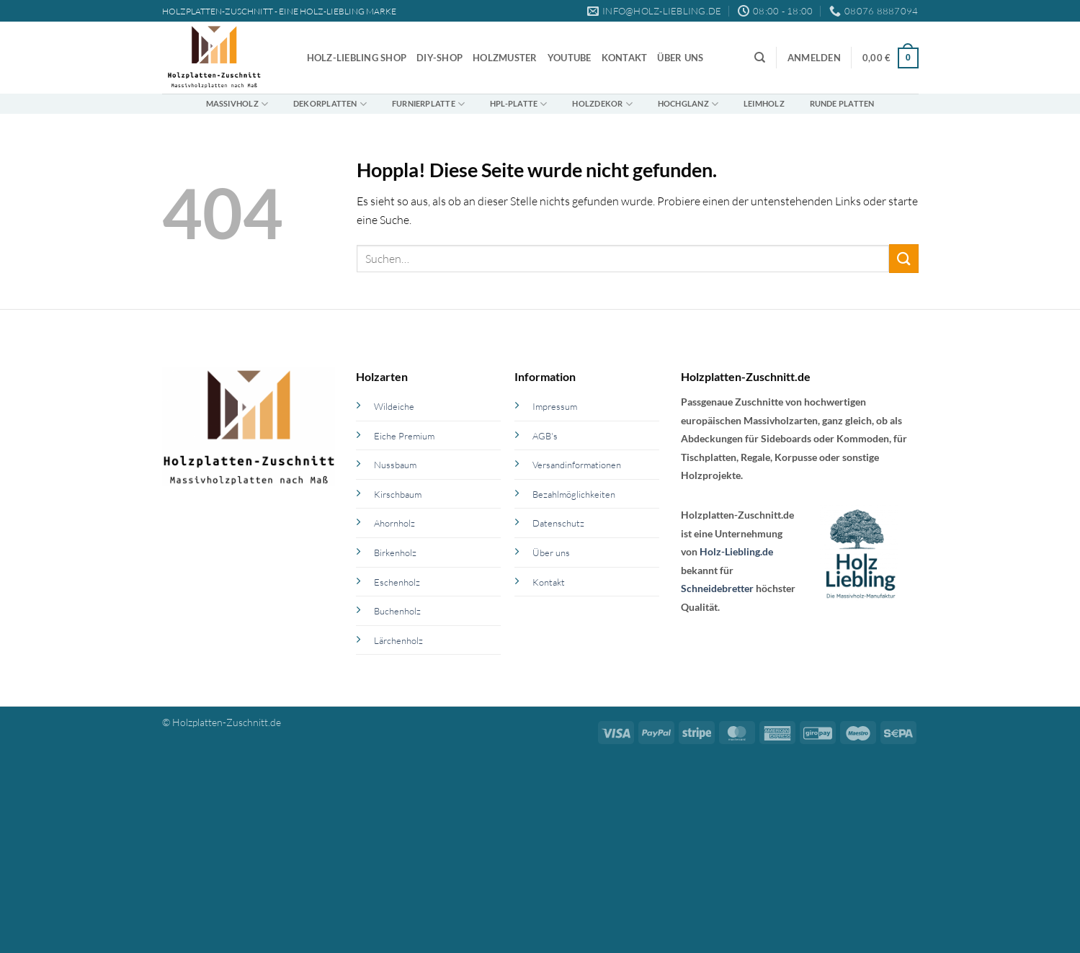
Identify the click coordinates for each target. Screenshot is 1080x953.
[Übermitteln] (903, 258)
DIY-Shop (439, 57)
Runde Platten (842, 103)
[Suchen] (759, 57)
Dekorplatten (330, 104)
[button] (814, 57)
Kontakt (625, 57)
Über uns (680, 57)
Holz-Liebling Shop (357, 57)
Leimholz (764, 103)
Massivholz (237, 104)
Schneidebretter (717, 588)
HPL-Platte (519, 104)
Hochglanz (688, 104)
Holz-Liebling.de (736, 551)
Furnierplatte (428, 104)
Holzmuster (505, 57)
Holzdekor (602, 104)
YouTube (570, 57)
